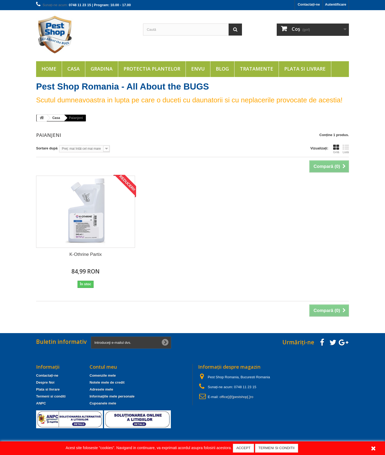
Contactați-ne (309, 4)
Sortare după (46, 148)
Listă (345, 149)
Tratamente (256, 68)
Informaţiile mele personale (112, 396)
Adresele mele (101, 389)
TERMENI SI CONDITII (277, 448)
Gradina (102, 68)
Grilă (336, 149)
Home (48, 68)
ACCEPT (243, 448)
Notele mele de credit (107, 382)
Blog (222, 68)
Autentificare (335, 4)
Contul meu (103, 367)
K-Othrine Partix (86, 254)
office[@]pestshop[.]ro (236, 397)
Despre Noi (45, 382)
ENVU (198, 68)
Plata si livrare (305, 68)
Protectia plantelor (152, 68)
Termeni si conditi (51, 396)
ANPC (41, 403)
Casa (73, 68)
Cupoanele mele (103, 403)
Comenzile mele (103, 375)
